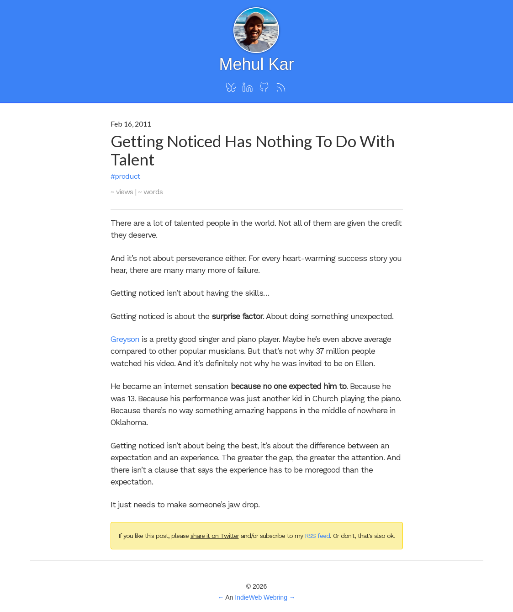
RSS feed (317, 535)
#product (125, 176)
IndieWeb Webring (261, 597)
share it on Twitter (214, 535)
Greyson (125, 339)
